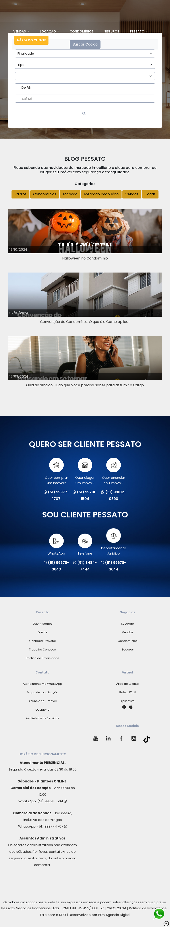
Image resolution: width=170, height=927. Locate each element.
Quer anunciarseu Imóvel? (113, 471)
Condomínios (82, 31)
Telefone (84, 545)
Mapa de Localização (42, 692)
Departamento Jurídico (113, 542)
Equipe (43, 632)
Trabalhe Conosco (42, 649)
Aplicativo (127, 701)
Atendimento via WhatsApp (42, 684)
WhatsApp (56, 545)
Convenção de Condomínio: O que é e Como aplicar (85, 321)
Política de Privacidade (42, 658)
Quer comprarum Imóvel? (56, 471)
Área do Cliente (31, 40)
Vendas (20, 31)
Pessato (137, 31)
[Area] (85, 53)
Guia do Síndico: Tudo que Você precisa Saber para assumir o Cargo (85, 385)
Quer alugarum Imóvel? (85, 471)
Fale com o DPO (53, 914)
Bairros (20, 194)
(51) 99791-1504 (52, 801)
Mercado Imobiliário (101, 194)
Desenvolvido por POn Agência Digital (99, 914)
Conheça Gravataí (42, 641)
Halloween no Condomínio (85, 258)
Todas (150, 194)
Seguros (111, 31)
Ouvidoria (42, 710)
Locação (48, 31)
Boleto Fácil (127, 692)
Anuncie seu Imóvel (43, 701)
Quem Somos (42, 624)
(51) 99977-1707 (52, 826)
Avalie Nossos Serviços (42, 718)
